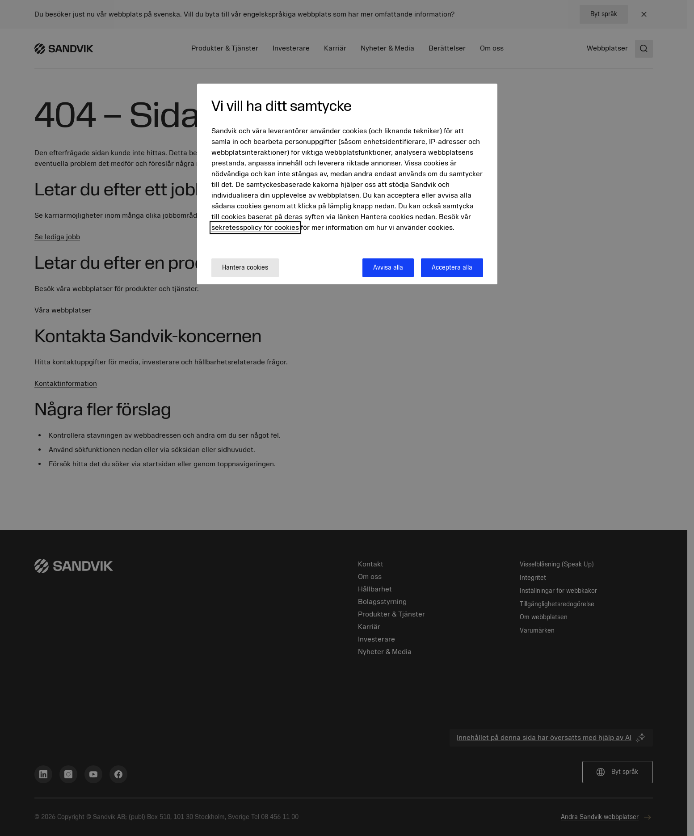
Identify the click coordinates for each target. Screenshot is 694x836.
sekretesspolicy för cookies (255, 227)
